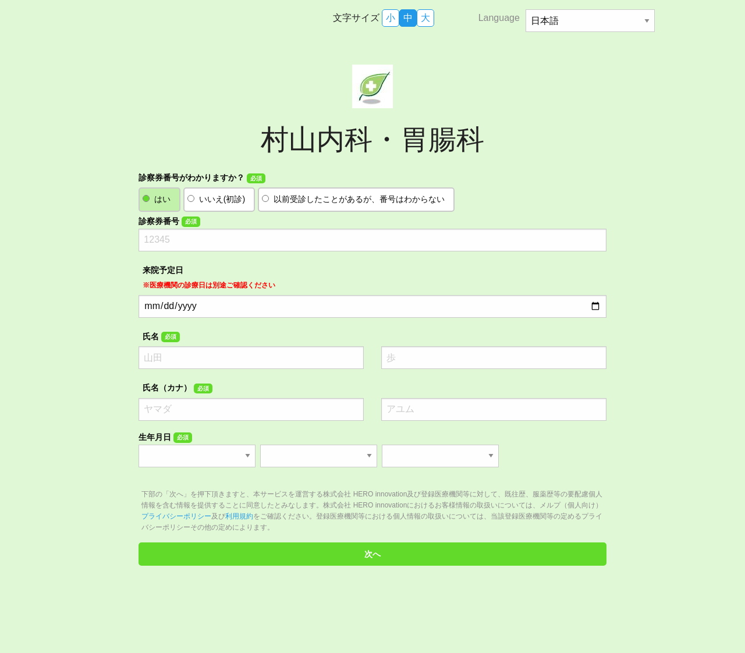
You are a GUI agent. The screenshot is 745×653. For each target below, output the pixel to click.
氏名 (161, 337)
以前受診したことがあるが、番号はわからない (359, 199)
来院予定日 (209, 277)
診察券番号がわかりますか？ (202, 178)
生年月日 (165, 437)
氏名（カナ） (177, 388)
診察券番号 (169, 222)
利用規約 (239, 516)
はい (162, 199)
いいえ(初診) (222, 199)
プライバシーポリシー (176, 516)
